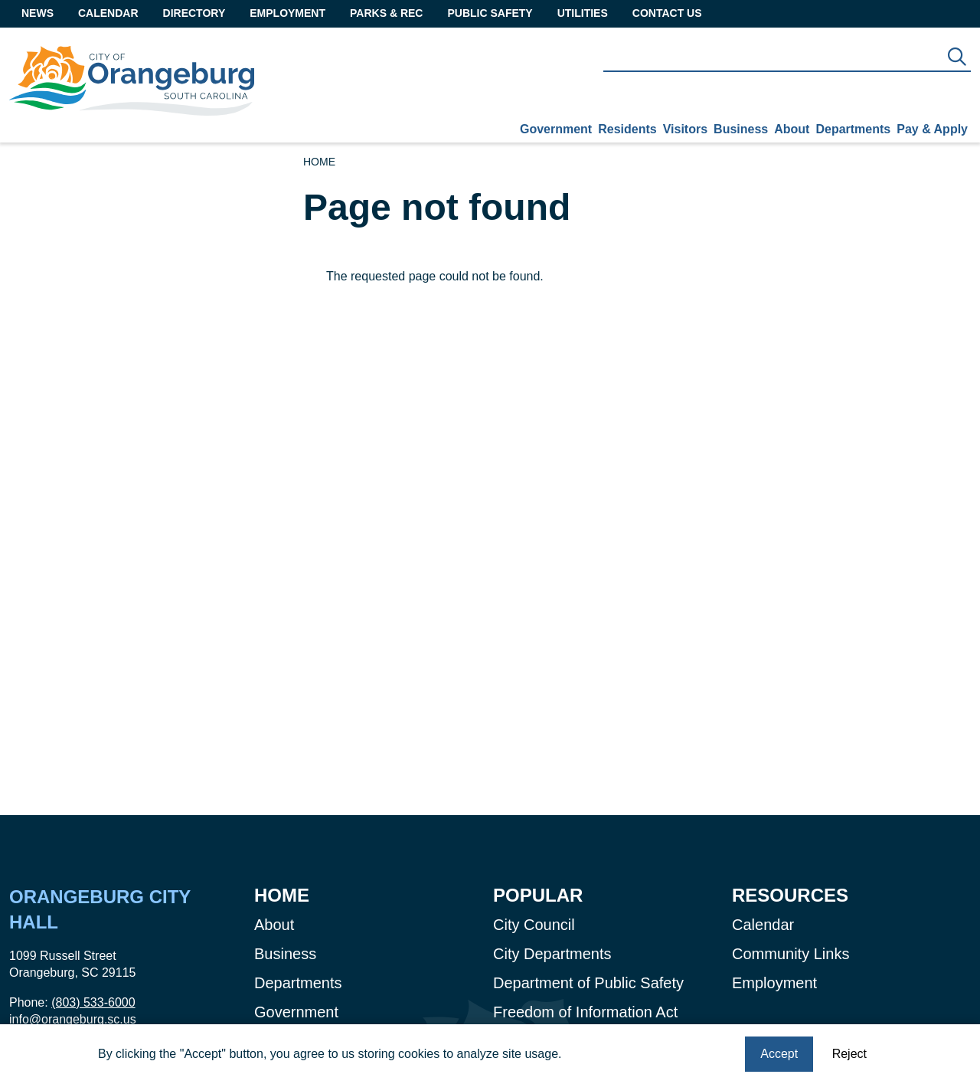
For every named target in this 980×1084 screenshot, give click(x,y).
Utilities (582, 13)
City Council (534, 924)
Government (556, 129)
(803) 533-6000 (93, 1002)
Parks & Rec (386, 13)
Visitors (685, 129)
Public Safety (489, 13)
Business (741, 129)
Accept (779, 1054)
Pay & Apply (932, 129)
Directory (194, 13)
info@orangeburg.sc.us (72, 1019)
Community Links (790, 953)
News (37, 13)
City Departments (552, 953)
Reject (849, 1054)
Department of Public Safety (588, 982)
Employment (287, 13)
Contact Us (667, 13)
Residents (627, 129)
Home (319, 162)
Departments (852, 129)
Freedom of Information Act (585, 1012)
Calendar (108, 13)
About (791, 129)
